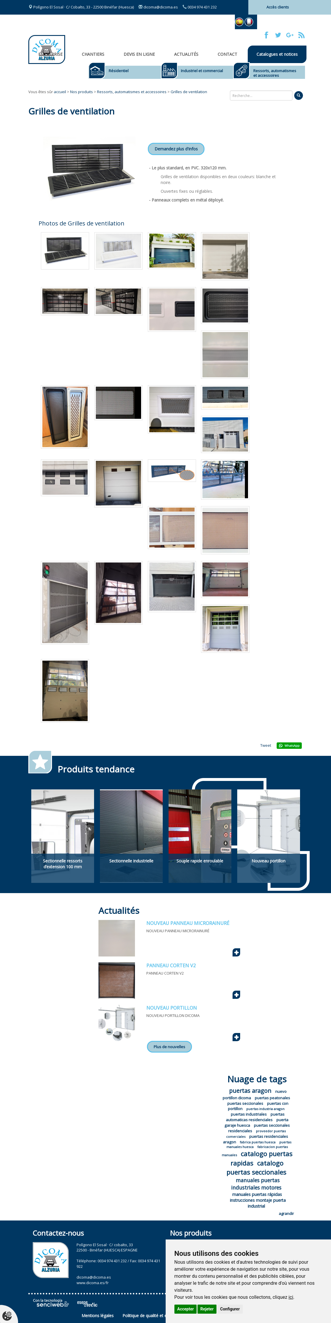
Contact (227, 54)
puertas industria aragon (265, 1109)
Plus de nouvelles (169, 1046)
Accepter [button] (185, 1309)
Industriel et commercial (202, 70)
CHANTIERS (93, 54)
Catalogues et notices (277, 54)
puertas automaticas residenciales (255, 1117)
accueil (60, 91)
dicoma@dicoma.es (158, 7)
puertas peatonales (272, 1097)
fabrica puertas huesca (257, 1142)
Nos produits (81, 91)
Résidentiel (119, 70)
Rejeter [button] (207, 1309)
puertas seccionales (245, 1103)
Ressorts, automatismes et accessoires (274, 73)
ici (290, 1297)
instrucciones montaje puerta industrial (258, 1203)
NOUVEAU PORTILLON (171, 1008)
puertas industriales (249, 1114)
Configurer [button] (230, 1309)
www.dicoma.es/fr (93, 1282)
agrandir (286, 1213)
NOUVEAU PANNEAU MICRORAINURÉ (187, 923)
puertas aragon (250, 1091)
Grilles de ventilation (189, 91)
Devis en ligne (139, 54)
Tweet (265, 745)
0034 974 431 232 (200, 7)
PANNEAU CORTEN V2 (171, 965)
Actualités (186, 54)
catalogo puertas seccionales (256, 1167)
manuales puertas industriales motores (256, 1184)
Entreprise (50, 54)
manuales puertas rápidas (257, 1194)
